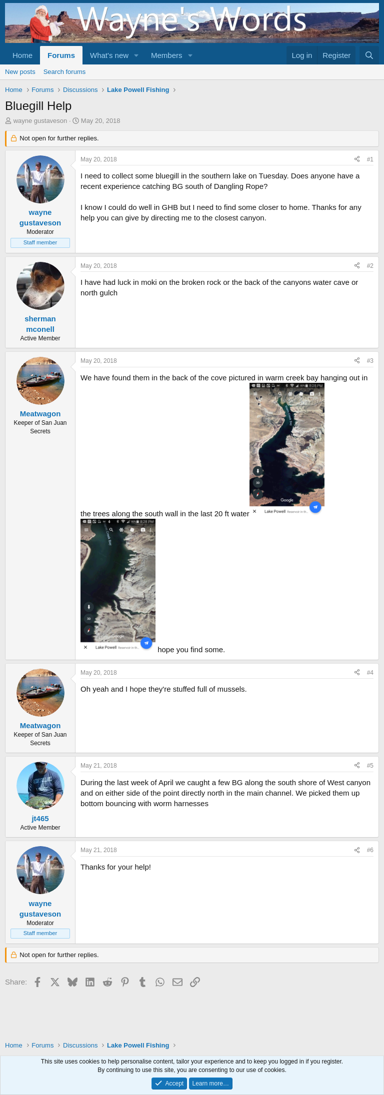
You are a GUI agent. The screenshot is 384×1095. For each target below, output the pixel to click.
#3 (370, 360)
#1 (370, 159)
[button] (137, 55)
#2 (370, 265)
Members (166, 55)
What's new (109, 55)
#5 (370, 765)
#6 (370, 850)
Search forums (65, 71)
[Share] (357, 159)
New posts (20, 71)
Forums (61, 55)
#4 (370, 672)
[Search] (369, 55)
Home (22, 55)
